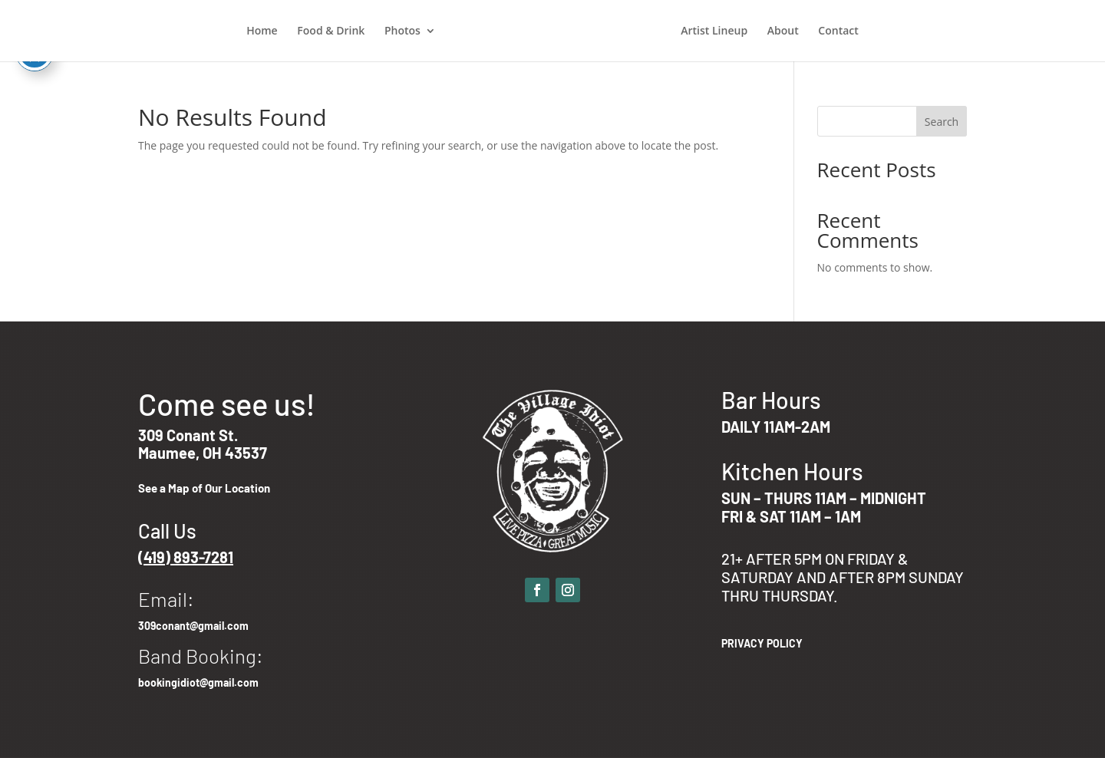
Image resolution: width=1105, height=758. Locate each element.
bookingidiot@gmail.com (198, 682)
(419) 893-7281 (185, 557)
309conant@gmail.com (193, 625)
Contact (838, 31)
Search (941, 121)
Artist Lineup (714, 31)
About (783, 31)
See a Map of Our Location (204, 488)
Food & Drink (330, 31)
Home (262, 31)
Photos (402, 31)
